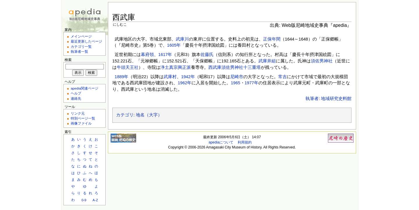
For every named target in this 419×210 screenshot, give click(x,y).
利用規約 (245, 142)
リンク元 (78, 113)
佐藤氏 (207, 54)
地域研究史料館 (336, 98)
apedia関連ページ (84, 88)
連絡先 (76, 98)
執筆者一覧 (79, 51)
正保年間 (271, 39)
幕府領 (147, 54)
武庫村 (170, 76)
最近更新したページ (86, 41)
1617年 (165, 54)
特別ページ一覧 (83, 118)
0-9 (83, 200)
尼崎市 (236, 76)
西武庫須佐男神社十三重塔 (234, 67)
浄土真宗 (169, 67)
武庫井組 (267, 61)
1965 (235, 82)
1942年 (188, 76)
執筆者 (312, 98)
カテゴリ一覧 (81, 46)
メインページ (81, 36)
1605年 (174, 45)
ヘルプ (76, 93)
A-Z (95, 200)
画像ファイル (81, 123)
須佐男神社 (322, 61)
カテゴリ (125, 115)
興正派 (184, 67)
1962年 (184, 82)
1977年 (251, 82)
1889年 (121, 76)
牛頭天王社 (128, 67)
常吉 (282, 76)
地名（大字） (149, 115)
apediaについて (221, 142)
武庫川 (182, 39)
